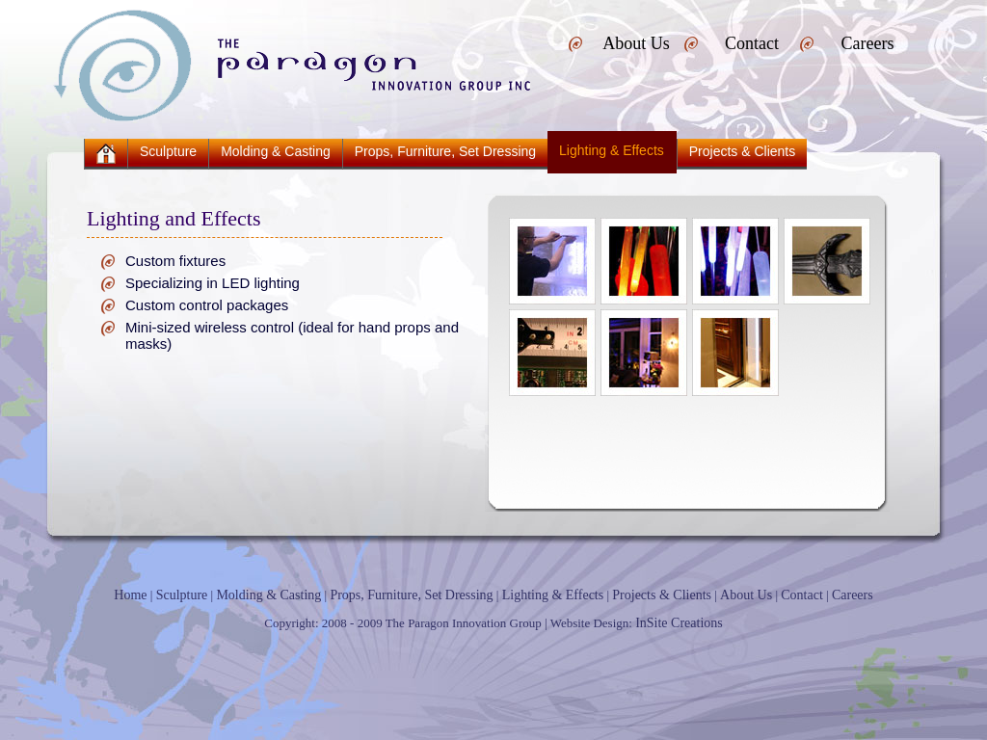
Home (130, 595)
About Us (636, 43)
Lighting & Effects (553, 595)
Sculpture (168, 151)
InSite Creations (679, 623)
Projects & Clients (742, 151)
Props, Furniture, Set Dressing (445, 151)
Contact (752, 43)
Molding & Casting (276, 151)
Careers (867, 43)
